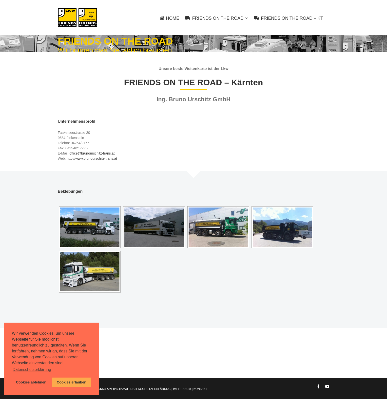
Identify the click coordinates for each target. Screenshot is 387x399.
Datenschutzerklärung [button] (32, 369)
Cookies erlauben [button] (71, 382)
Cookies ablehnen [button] (31, 382)
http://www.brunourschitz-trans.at (92, 158)
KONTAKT (200, 389)
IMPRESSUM (182, 389)
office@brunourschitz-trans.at (92, 153)
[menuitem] (172, 17)
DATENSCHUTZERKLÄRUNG (150, 389)
